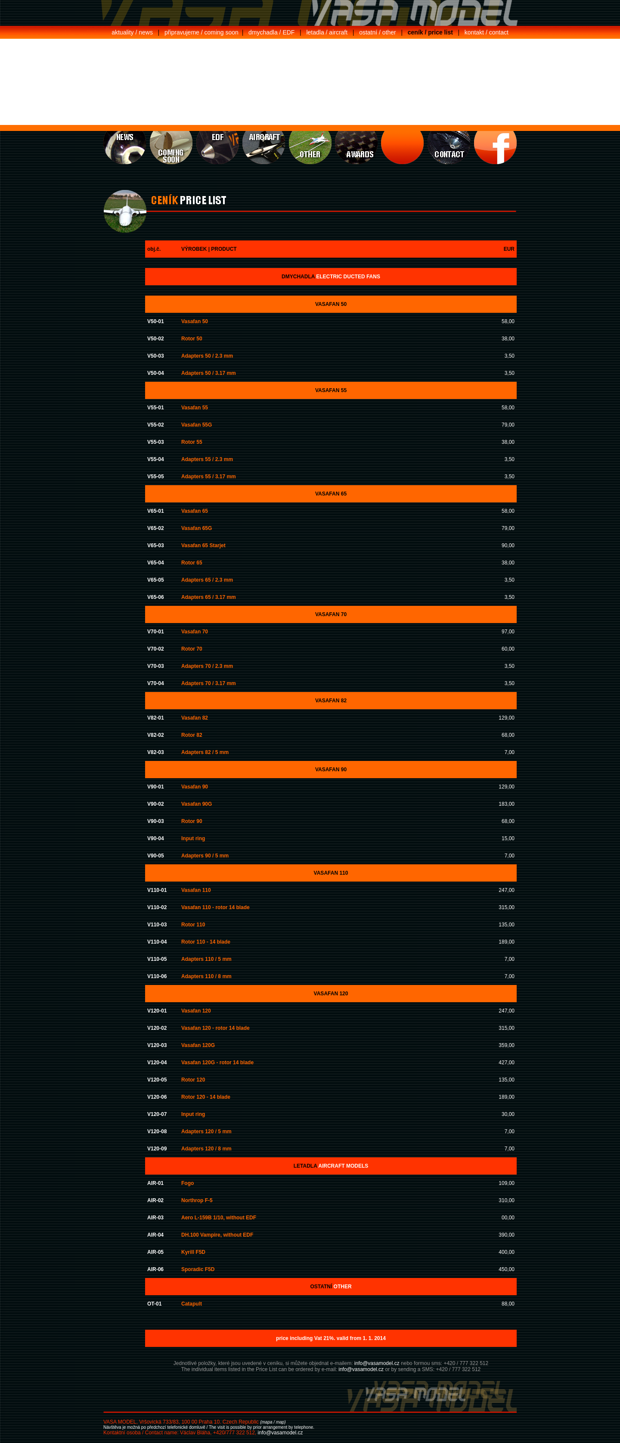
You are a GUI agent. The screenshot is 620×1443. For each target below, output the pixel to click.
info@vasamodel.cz (377, 1363)
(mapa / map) (272, 1422)
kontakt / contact (486, 32)
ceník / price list (430, 32)
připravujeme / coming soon (201, 32)
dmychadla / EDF (271, 32)
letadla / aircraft (326, 32)
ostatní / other (377, 32)
